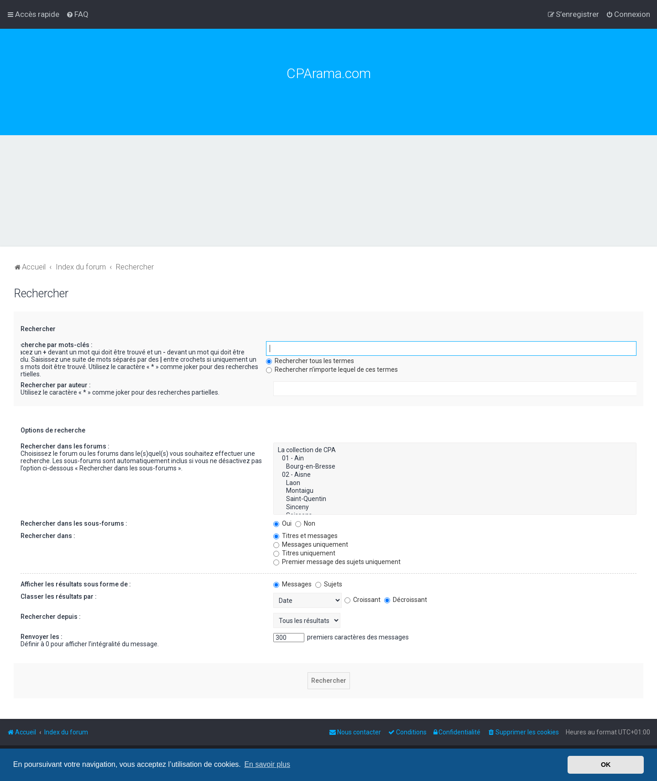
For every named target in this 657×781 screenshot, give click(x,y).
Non (305, 523)
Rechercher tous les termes (310, 360)
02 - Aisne (455, 475)
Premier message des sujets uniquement (337, 561)
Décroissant (405, 599)
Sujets (328, 584)
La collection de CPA (455, 450)
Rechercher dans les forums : (65, 446)
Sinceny (455, 507)
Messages (292, 584)
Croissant (362, 599)
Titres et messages (305, 535)
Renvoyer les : (42, 636)
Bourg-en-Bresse (455, 467)
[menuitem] (77, 14)
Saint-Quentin (455, 499)
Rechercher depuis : (51, 616)
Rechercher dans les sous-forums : (74, 523)
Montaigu (455, 491)
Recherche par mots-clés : (53, 344)
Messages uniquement (310, 544)
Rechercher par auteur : (56, 385)
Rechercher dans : (48, 535)
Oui (282, 523)
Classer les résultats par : (59, 596)
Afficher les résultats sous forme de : (76, 584)
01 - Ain (455, 458)
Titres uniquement (304, 553)
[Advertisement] (328, 204)
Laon (455, 483)
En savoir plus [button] (267, 764)
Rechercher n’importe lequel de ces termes (332, 369)
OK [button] (606, 764)
